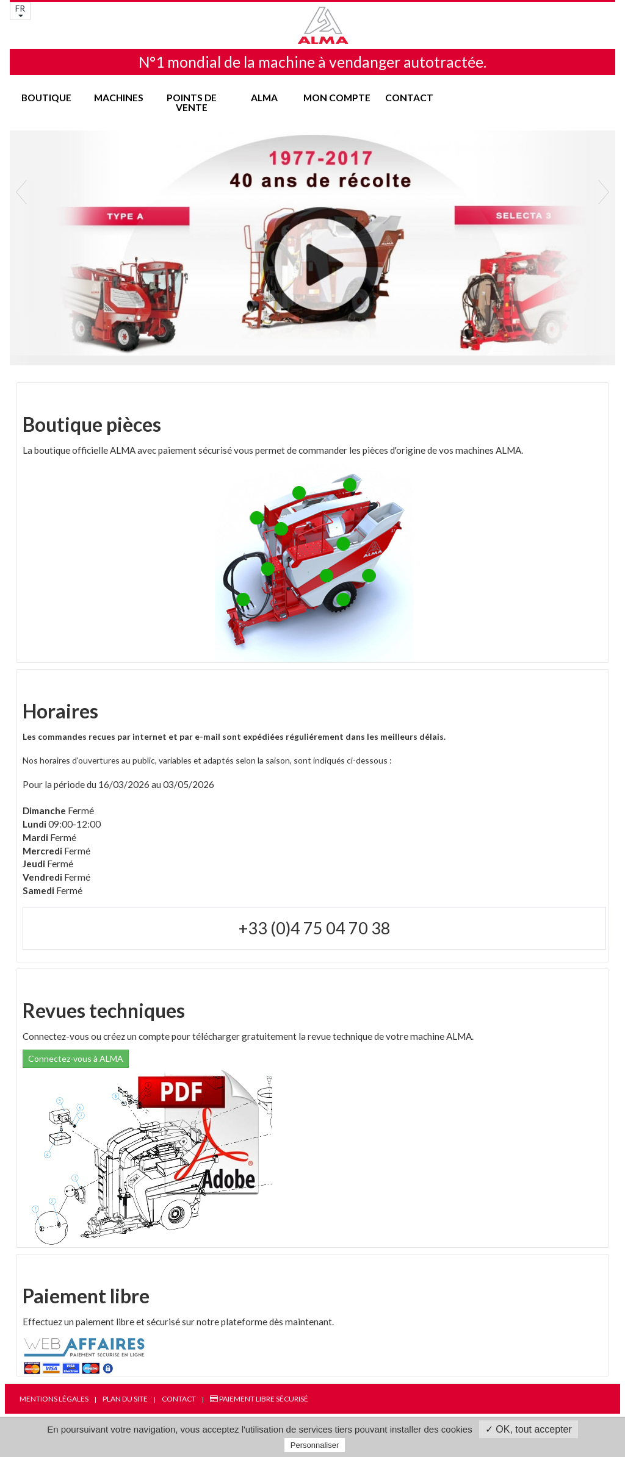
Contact (409, 97)
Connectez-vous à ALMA (75, 1058)
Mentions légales (54, 1398)
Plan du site (125, 1398)
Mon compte (336, 97)
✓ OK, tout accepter (528, 1429)
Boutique (46, 97)
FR (20, 10)
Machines (118, 97)
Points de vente (192, 102)
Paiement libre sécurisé (259, 1398)
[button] (21, 271)
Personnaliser (315, 1445)
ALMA (264, 97)
